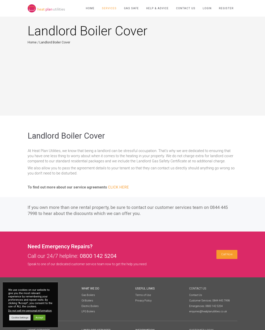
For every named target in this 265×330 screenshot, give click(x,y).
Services (109, 8)
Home (90, 8)
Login (207, 8)
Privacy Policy (143, 300)
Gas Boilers (88, 295)
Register (226, 8)
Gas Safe (131, 8)
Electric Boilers (90, 306)
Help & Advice (157, 8)
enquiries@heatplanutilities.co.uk (208, 311)
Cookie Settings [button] (19, 317)
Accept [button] (39, 317)
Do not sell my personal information (30, 310)
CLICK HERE (118, 187)
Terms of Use (143, 295)
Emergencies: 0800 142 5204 (206, 306)
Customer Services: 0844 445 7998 (209, 300)
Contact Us (185, 8)
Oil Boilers (87, 300)
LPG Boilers (88, 311)
